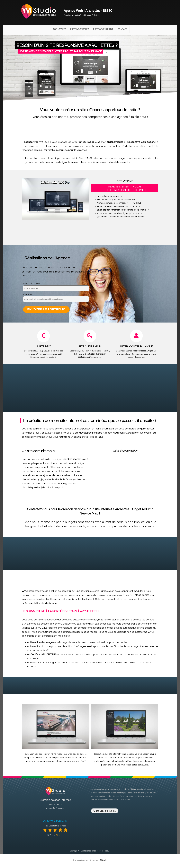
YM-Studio (82, 851)
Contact (122, 29)
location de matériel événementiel (129, 761)
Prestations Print (103, 29)
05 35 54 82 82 (104, 811)
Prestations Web (79, 29)
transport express (45, 761)
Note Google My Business (55, 826)
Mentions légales (103, 851)
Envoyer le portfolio (46, 309)
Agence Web (59, 29)
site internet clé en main (118, 796)
